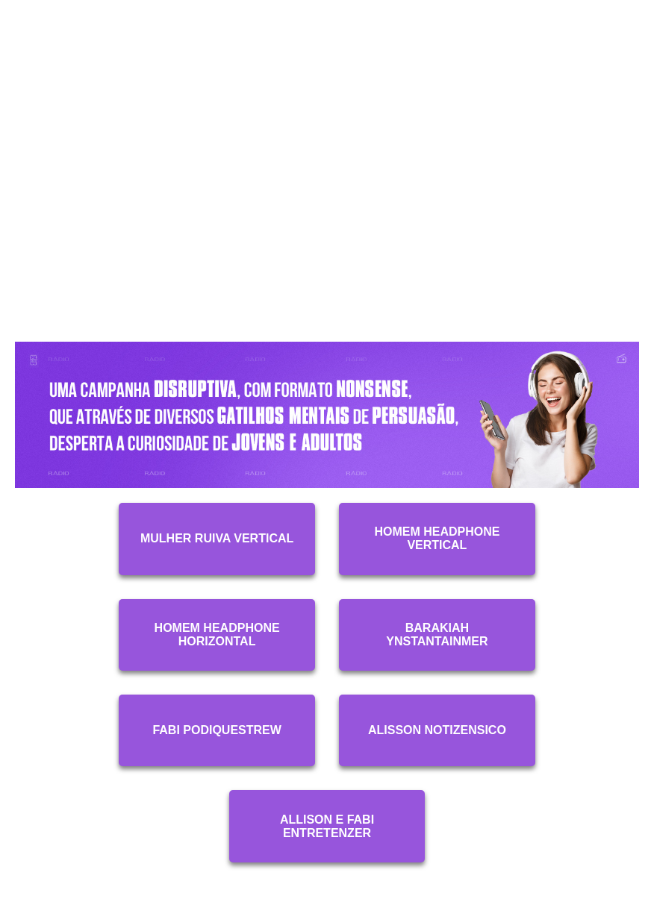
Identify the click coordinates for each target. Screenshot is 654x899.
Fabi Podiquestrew (216, 730)
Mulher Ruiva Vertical (216, 538)
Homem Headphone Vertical (436, 538)
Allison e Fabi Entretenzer (327, 826)
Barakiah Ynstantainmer (437, 634)
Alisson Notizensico (437, 730)
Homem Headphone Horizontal (217, 634)
